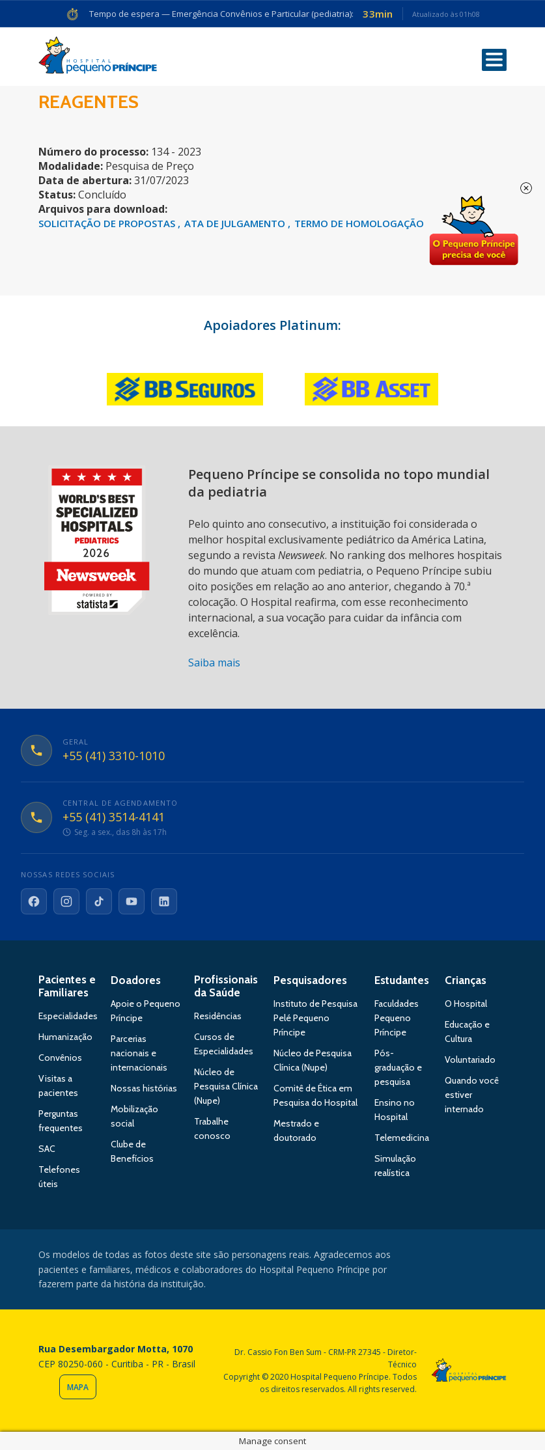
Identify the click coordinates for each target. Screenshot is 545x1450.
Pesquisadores (310, 980)
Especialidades (68, 1016)
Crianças (465, 980)
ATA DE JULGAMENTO (236, 223)
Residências (218, 1016)
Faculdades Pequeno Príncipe (396, 1018)
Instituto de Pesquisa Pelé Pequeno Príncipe (315, 1018)
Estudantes (401, 980)
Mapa (78, 1387)
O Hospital (466, 1003)
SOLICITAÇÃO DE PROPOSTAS (108, 223)
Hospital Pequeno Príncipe (97, 57)
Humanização (65, 1037)
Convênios (60, 1057)
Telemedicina (401, 1137)
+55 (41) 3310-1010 (114, 756)
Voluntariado (470, 1059)
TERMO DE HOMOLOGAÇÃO (359, 223)
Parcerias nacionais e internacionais (139, 1053)
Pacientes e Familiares (67, 986)
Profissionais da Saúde (226, 986)
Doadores (136, 980)
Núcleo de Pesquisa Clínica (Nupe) (226, 1086)
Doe (473, 231)
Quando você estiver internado (472, 1094)
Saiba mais (214, 662)
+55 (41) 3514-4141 (114, 817)
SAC (46, 1149)
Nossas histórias (144, 1088)
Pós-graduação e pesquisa (398, 1067)
